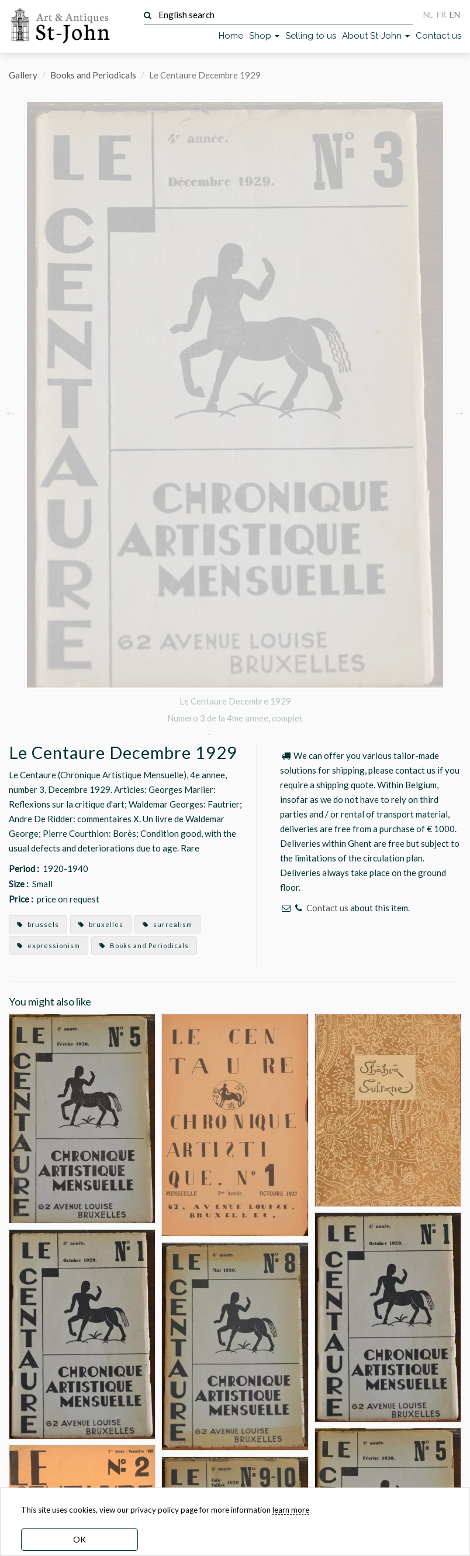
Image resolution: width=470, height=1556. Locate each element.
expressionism (48, 945)
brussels (38, 924)
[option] (235, 411)
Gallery (23, 75)
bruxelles (100, 924)
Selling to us (310, 35)
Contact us (438, 35)
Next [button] (459, 412)
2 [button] (226, 734)
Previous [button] (10, 412)
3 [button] (244, 734)
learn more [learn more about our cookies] (290, 1509)
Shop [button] (264, 35)
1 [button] (209, 734)
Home (231, 35)
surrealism (167, 924)
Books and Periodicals (93, 75)
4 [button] (261, 734)
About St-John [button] (376, 35)
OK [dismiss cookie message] (79, 1539)
